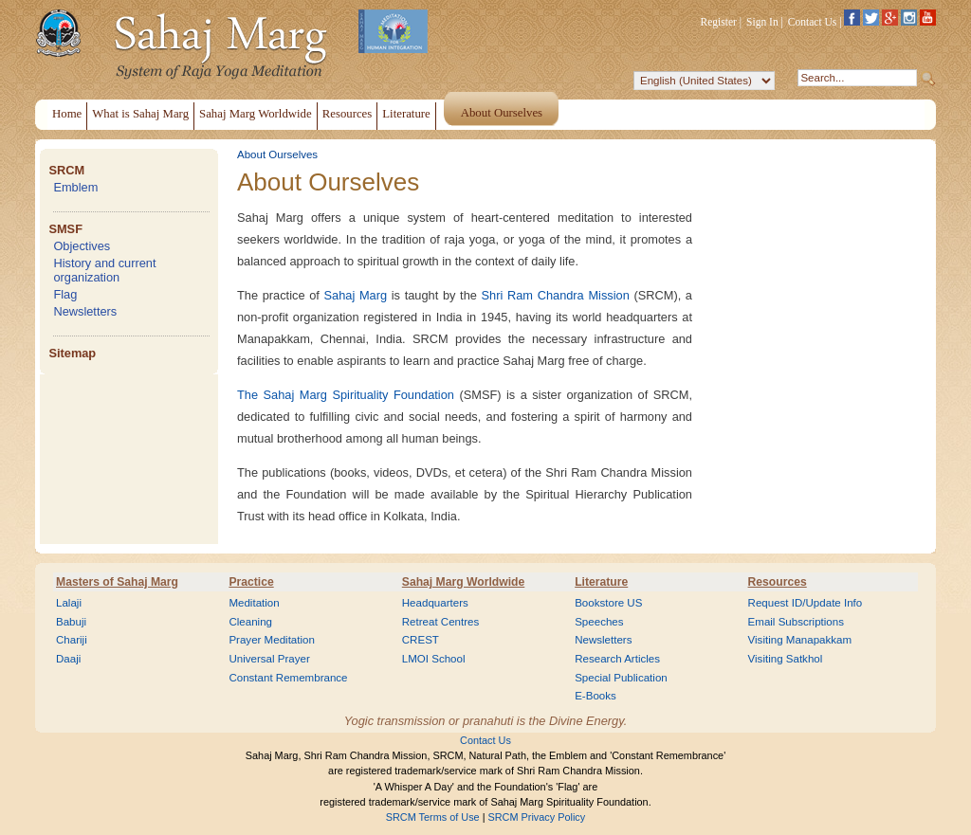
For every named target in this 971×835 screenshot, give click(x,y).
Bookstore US (608, 602)
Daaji (68, 658)
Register (719, 21)
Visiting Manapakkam (800, 639)
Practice (251, 582)
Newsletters (85, 311)
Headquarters (435, 602)
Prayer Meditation (272, 639)
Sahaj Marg (356, 295)
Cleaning (250, 621)
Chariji (71, 639)
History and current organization (104, 270)
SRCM (66, 170)
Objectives (81, 246)
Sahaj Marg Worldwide (463, 582)
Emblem (75, 187)
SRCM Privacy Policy (537, 817)
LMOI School (434, 658)
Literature (601, 582)
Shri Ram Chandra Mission (556, 295)
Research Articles (617, 658)
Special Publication (621, 677)
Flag (65, 294)
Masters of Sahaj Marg (117, 582)
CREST (420, 639)
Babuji (71, 621)
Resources (777, 582)
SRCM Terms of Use (433, 817)
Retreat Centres (441, 621)
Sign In (762, 21)
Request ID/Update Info (805, 602)
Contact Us (812, 21)
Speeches (599, 621)
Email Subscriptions (796, 621)
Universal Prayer (269, 658)
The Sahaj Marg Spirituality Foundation (345, 395)
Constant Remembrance (288, 677)
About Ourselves (277, 154)
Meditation (254, 602)
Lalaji (69, 602)
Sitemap (72, 353)
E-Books (595, 695)
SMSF (65, 229)
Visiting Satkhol (785, 658)
